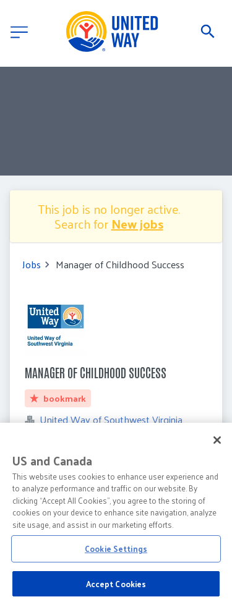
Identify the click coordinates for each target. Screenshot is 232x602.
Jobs (31, 264)
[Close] (217, 445)
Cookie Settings (116, 555)
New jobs (137, 224)
